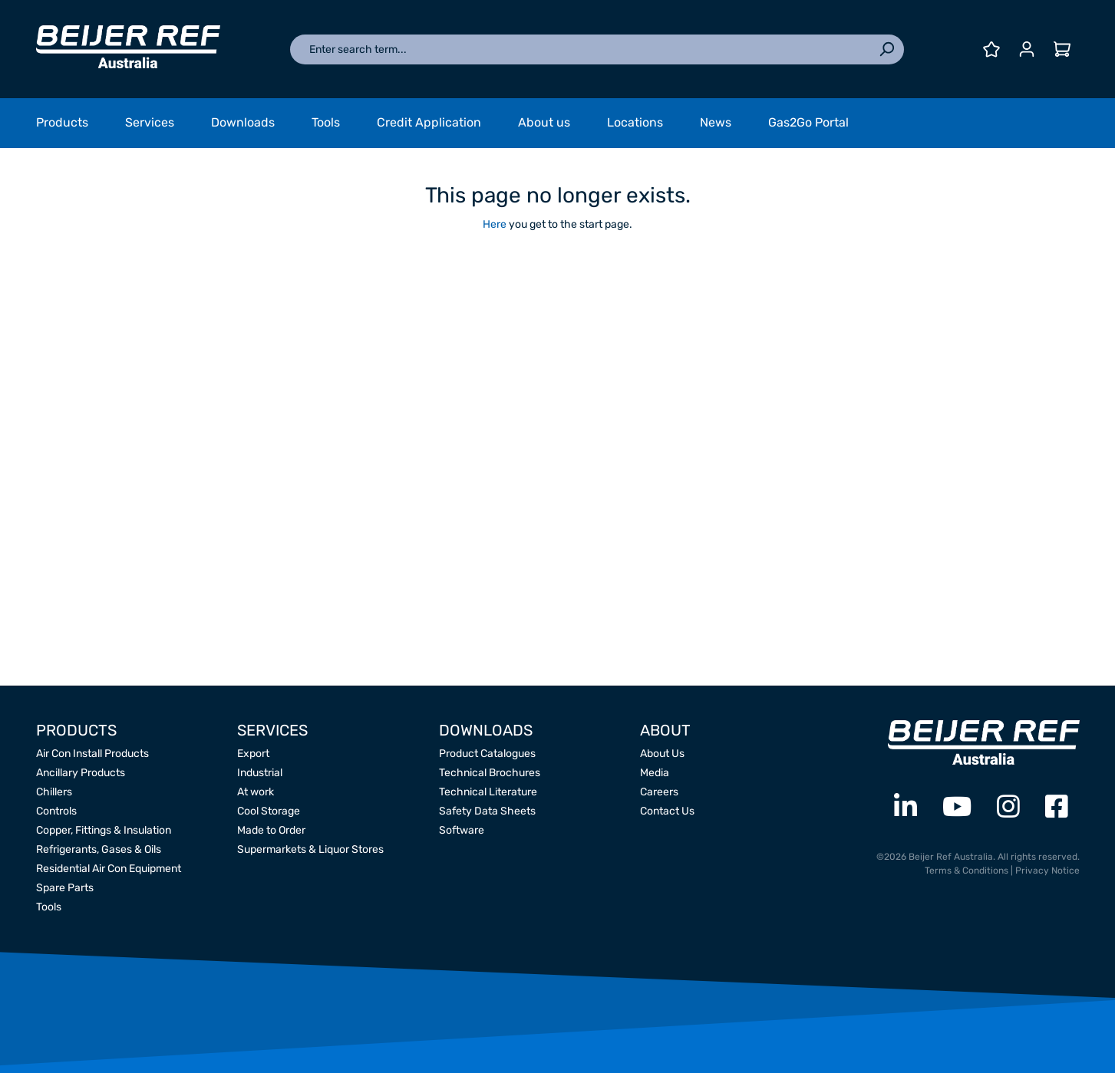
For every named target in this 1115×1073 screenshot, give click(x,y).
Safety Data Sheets (487, 811)
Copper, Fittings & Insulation (103, 830)
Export (253, 753)
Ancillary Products (80, 772)
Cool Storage (268, 811)
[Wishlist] (991, 49)
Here (494, 224)
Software (461, 830)
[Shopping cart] (1062, 49)
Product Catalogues (487, 753)
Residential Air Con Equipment (108, 868)
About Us (662, 753)
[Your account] (1026, 49)
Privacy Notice (1047, 870)
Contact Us (667, 811)
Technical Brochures (489, 772)
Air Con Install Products (92, 753)
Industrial (259, 772)
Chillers (54, 791)
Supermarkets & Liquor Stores (310, 849)
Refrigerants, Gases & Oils (98, 849)
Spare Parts (65, 887)
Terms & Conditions (966, 870)
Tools (48, 906)
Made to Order (271, 830)
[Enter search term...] (579, 49)
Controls (56, 811)
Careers (659, 791)
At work (255, 791)
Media (654, 772)
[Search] (886, 49)
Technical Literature (488, 791)
